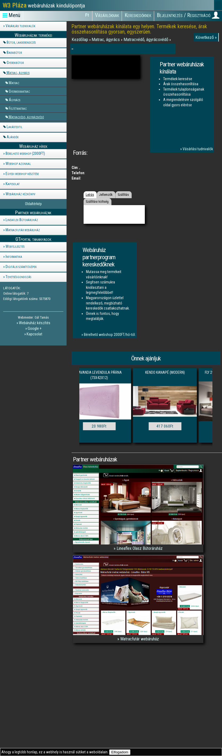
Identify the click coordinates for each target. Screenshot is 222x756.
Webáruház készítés (34, 322)
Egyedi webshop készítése (22, 174)
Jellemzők (106, 195)
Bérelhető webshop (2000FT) (25, 153)
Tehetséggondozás (18, 277)
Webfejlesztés (15, 246)
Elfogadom (119, 752)
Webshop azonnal (18, 163)
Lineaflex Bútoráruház (22, 220)
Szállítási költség (97, 202)
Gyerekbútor (15, 62)
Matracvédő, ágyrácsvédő (26, 117)
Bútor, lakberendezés (21, 42)
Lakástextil (14, 127)
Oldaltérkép (33, 204)
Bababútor (14, 52)
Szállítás (123, 195)
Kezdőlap (80, 39)
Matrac (14, 83)
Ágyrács (14, 100)
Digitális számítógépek (21, 267)
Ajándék (13, 137)
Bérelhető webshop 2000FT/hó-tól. (110, 334)
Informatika (14, 256)
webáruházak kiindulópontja (44, 5)
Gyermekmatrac (19, 91)
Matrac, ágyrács (18, 73)
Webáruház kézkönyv (20, 194)
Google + (35, 328)
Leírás (90, 195)
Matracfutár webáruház (23, 230)
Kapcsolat (13, 184)
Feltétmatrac (18, 108)
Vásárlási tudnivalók (20, 26)
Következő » (206, 37)
